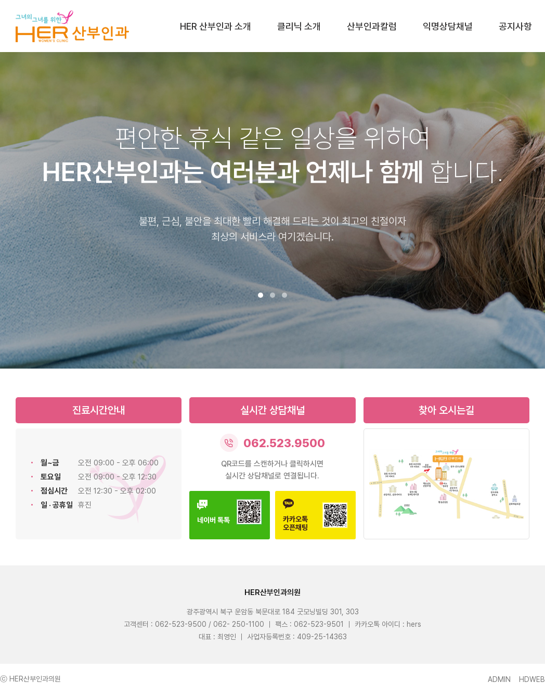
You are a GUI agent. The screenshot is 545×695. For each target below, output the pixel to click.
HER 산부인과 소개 (215, 26)
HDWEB (532, 679)
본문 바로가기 (0, 0)
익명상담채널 (448, 26)
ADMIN (499, 679)
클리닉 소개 (299, 26)
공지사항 (515, 26)
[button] (260, 295)
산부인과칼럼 (372, 26)
